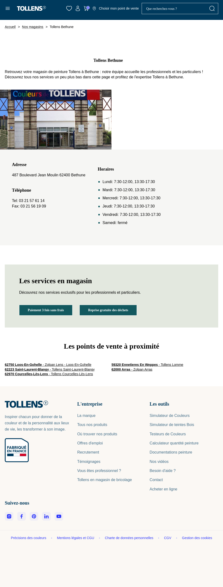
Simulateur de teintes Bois (172, 425)
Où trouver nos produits (97, 434)
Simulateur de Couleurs (170, 416)
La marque (86, 416)
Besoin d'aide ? (163, 471)
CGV (168, 538)
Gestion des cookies (197, 538)
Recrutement (88, 452)
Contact (156, 480)
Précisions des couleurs (29, 538)
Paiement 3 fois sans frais (46, 310)
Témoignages (88, 462)
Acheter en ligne (163, 489)
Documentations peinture (171, 452)
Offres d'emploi (90, 443)
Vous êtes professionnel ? (99, 471)
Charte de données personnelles (129, 538)
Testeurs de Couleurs (168, 434)
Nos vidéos (159, 462)
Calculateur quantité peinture (174, 443)
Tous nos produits (92, 425)
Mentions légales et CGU (76, 538)
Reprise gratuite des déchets (108, 310)
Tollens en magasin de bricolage (104, 480)
